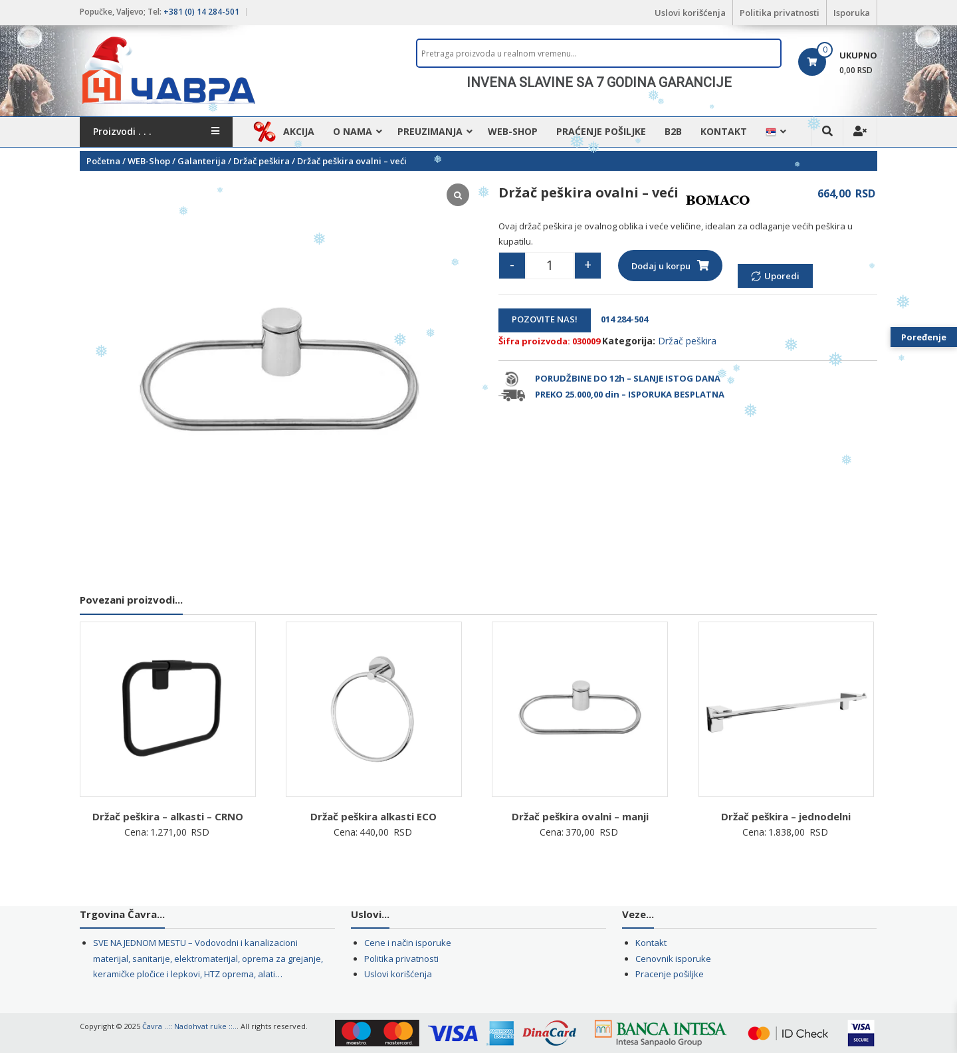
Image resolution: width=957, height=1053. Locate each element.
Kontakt (723, 131)
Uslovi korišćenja (690, 13)
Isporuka (851, 13)
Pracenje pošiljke (669, 974)
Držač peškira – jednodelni (786, 816)
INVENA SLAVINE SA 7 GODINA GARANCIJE (599, 82)
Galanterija (201, 161)
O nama (352, 131)
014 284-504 (620, 319)
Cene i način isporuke (407, 943)
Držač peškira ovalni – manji (580, 816)
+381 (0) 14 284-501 (201, 11)
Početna (103, 161)
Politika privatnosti (779, 13)
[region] (599, 82)
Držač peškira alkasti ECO (373, 816)
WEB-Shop (513, 131)
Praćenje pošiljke (601, 131)
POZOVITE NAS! (545, 319)
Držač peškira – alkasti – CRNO (167, 816)
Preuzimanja (430, 131)
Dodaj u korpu (661, 266)
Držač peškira (261, 161)
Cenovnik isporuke (673, 959)
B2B (673, 131)
